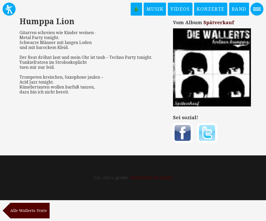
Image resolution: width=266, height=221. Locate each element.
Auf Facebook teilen (183, 133)
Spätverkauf (218, 22)
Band (239, 9)
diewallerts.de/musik (151, 177)
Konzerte (211, 9)
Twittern (207, 133)
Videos (180, 9)
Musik (154, 9)
